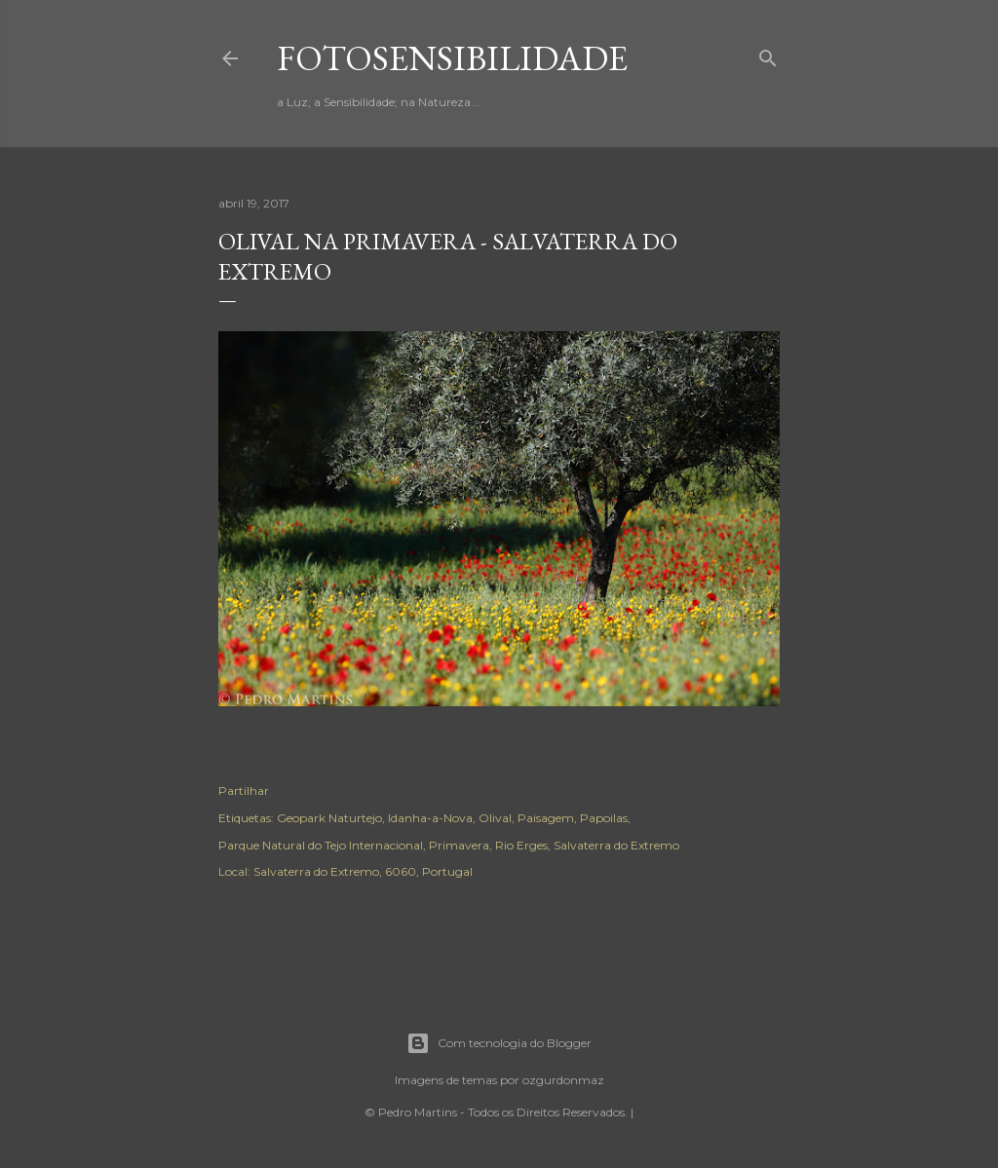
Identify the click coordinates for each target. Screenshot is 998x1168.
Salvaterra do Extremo (616, 845)
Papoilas (604, 817)
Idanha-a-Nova (430, 817)
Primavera (459, 845)
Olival (495, 817)
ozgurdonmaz (563, 1080)
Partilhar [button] (243, 790)
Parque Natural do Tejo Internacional (320, 845)
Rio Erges (521, 845)
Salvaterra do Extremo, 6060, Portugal (363, 871)
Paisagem (546, 817)
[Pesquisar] (768, 54)
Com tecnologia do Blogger (499, 1043)
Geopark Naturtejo (329, 817)
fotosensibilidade (452, 58)
